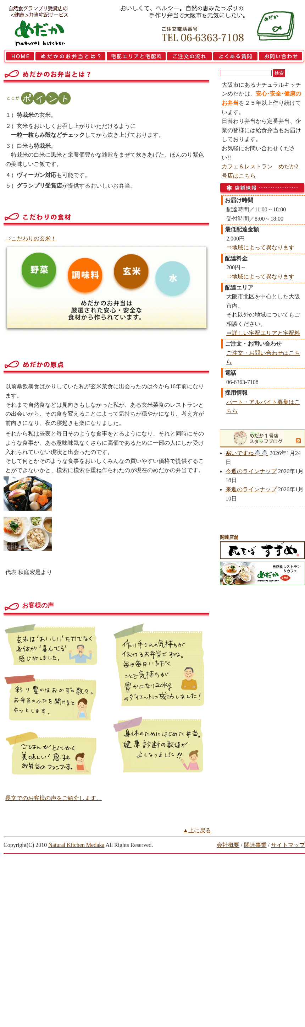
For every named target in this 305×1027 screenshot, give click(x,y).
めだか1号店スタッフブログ (258, 438)
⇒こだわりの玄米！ (30, 239)
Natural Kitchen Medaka (76, 845)
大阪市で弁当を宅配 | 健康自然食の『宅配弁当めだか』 (48, 25)
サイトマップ (288, 845)
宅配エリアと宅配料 (136, 57)
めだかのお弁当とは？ (70, 57)
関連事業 (255, 845)
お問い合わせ (281, 57)
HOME (19, 57)
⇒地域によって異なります (260, 247)
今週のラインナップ (251, 471)
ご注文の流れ (189, 57)
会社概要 (228, 845)
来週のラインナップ (251, 489)
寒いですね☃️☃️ (247, 453)
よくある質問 (235, 57)
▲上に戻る (197, 830)
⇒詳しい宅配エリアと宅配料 (263, 333)
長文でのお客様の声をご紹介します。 (53, 798)
